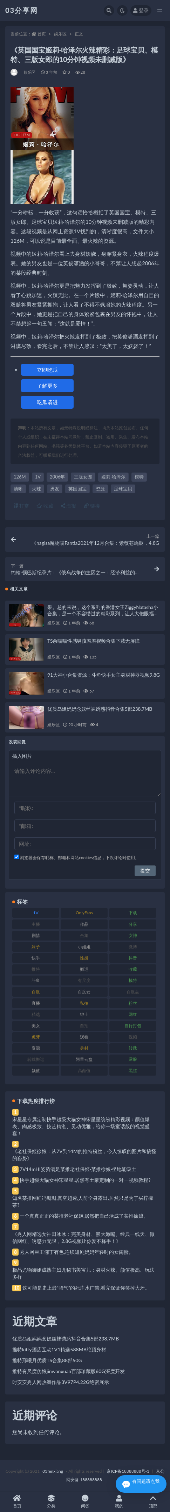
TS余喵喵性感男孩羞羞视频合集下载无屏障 (93, 641)
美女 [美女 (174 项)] (36, 1025)
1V (38, 477)
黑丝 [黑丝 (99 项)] (133, 1070)
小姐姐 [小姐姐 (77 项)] (84, 946)
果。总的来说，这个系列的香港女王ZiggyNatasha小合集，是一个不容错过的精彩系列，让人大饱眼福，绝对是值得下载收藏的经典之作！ (102, 613)
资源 (100, 488)
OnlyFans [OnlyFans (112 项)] (84, 912)
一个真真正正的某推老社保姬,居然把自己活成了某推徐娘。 (84, 1216)
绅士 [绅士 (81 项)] (84, 1014)
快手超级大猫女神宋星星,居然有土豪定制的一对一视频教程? (85, 1180)
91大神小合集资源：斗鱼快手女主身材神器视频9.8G (103, 675)
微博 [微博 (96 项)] (133, 946)
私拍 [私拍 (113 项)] (84, 1003)
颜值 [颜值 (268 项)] (36, 1070)
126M (20, 477)
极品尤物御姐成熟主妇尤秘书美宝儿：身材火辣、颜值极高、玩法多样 (83, 1273)
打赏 (21, 506)
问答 (85, 1501)
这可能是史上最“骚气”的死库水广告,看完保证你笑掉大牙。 (86, 1288)
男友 (54, 488)
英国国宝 (77, 488)
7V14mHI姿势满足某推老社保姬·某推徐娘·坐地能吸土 (78, 1169)
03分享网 (21, 10)
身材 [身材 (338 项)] (84, 1048)
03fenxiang (52, 1471)
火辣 (36, 488)
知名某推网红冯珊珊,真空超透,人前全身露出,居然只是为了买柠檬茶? (82, 1201)
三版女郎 (83, 477)
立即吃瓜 (47, 370)
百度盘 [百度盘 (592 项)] (133, 991)
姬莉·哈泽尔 (113, 477)
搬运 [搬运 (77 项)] (84, 969)
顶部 (153, 1501)
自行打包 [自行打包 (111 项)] (132, 1025)
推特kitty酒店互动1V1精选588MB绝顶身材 (59, 1349)
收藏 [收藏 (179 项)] (133, 969)
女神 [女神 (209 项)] (133, 935)
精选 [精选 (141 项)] (36, 1014)
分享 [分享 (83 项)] (133, 924)
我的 (119, 1501)
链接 (92, 506)
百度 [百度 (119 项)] (36, 991)
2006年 (57, 477)
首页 (42, 33)
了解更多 (47, 385)
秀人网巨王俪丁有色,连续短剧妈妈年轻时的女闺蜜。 (77, 1252)
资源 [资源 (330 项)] (36, 1048)
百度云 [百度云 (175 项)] (84, 991)
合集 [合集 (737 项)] (84, 935)
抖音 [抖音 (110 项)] (133, 958)
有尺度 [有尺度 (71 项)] (84, 980)
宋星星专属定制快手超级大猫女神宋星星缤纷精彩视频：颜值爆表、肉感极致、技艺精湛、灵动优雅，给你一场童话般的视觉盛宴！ (81, 1126)
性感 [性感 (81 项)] (84, 958)
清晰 (18, 488)
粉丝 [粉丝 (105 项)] (133, 1003)
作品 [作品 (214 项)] (84, 924)
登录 (141, 10)
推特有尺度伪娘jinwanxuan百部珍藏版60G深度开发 (68, 1371)
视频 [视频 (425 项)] (133, 1036)
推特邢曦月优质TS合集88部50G (47, 1360)
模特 (139, 477)
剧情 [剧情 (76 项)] (36, 935)
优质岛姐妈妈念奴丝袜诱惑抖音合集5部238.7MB (99, 709)
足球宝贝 (123, 488)
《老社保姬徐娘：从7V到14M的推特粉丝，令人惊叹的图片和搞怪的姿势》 (84, 1154)
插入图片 (22, 756)
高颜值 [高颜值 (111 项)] (84, 1070)
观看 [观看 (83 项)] (84, 1036)
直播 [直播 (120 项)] (36, 1003)
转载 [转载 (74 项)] (133, 1048)
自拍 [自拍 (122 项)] (84, 1025)
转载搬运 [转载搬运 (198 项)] (35, 1059)
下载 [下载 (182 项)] (133, 912)
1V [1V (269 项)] (36, 912)
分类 (51, 1501)
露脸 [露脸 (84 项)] (133, 1059)
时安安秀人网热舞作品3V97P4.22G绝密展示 (60, 1382)
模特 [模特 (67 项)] (133, 980)
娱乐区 (60, 33)
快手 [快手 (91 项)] (36, 958)
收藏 (44, 506)
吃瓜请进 (47, 402)
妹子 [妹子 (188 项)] (36, 946)
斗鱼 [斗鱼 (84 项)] (36, 980)
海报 (68, 506)
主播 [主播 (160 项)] (36, 924)
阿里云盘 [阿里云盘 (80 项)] (84, 1059)
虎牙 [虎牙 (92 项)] (36, 1036)
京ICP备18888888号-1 (128, 1471)
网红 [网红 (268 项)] (133, 1014)
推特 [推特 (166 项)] (36, 969)
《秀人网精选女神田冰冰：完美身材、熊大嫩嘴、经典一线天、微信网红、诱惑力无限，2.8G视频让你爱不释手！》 (83, 1237)
